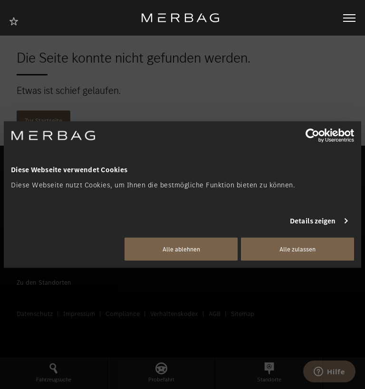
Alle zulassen (297, 249)
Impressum (79, 313)
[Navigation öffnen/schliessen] (349, 18)
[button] (53, 373)
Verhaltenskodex (174, 313)
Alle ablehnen (181, 249)
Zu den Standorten (44, 282)
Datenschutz (35, 313)
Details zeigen (313, 221)
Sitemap (242, 313)
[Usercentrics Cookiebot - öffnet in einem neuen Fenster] (312, 136)
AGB (215, 313)
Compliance (123, 313)
